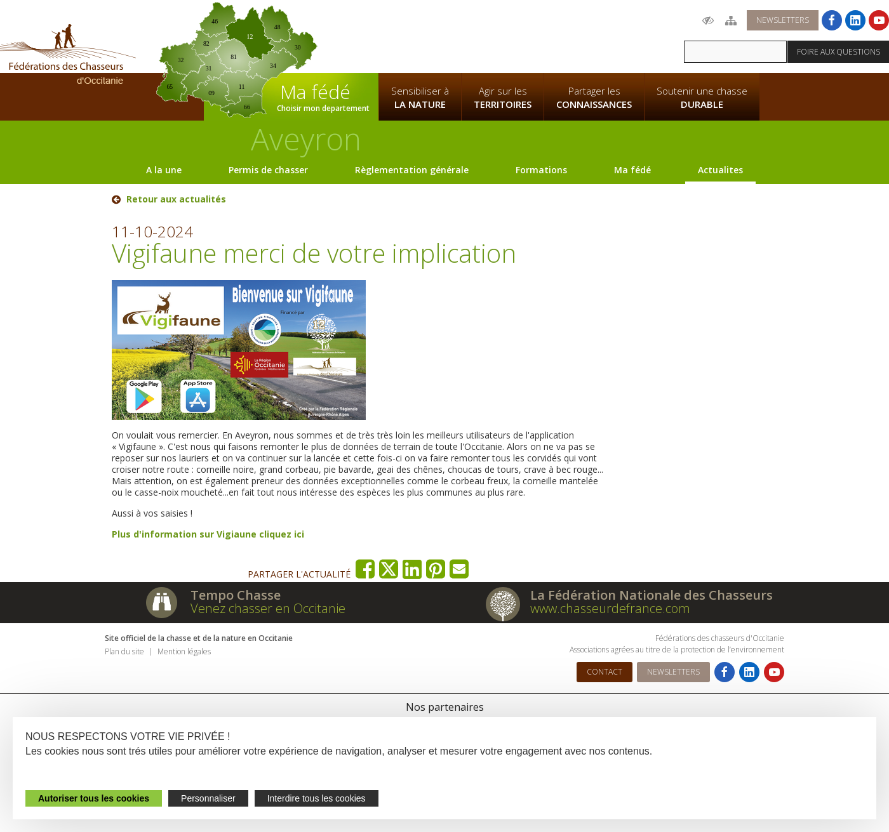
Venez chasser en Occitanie (267, 608)
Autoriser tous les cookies (93, 798)
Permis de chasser (268, 170)
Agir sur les (502, 97)
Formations (541, 170)
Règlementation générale (412, 170)
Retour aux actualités (176, 199)
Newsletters (782, 20)
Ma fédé (632, 170)
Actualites (720, 170)
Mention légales (184, 651)
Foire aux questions (838, 51)
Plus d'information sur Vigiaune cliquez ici (208, 534)
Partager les (594, 97)
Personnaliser (208, 798)
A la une (164, 170)
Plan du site (124, 651)
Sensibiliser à (420, 97)
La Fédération (420, 35)
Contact (604, 671)
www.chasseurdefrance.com (610, 608)
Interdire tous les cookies (316, 798)
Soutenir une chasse (702, 97)
